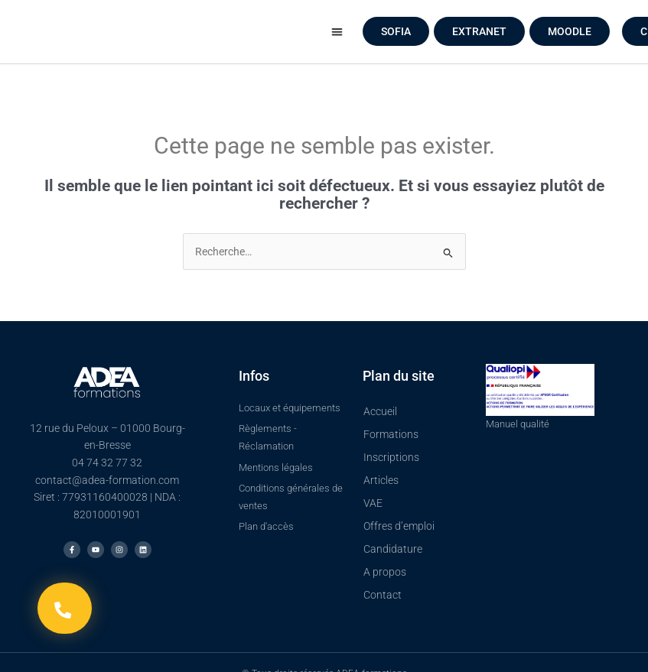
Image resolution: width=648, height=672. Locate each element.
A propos (384, 572)
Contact (382, 595)
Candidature (392, 549)
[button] (337, 32)
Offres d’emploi (399, 526)
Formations (390, 434)
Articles (381, 480)
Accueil (380, 411)
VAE (373, 503)
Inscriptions (391, 457)
